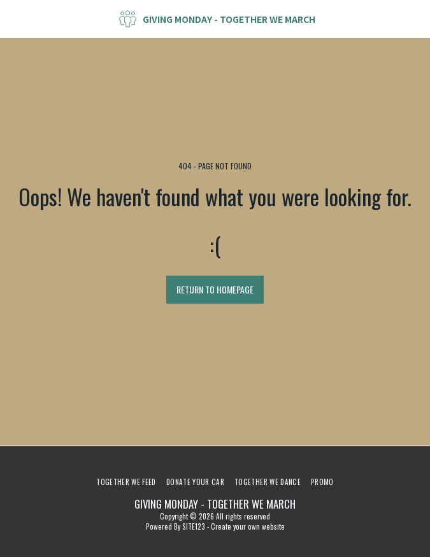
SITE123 (193, 526)
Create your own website (248, 526)
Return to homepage (215, 289)
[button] (14, 18)
